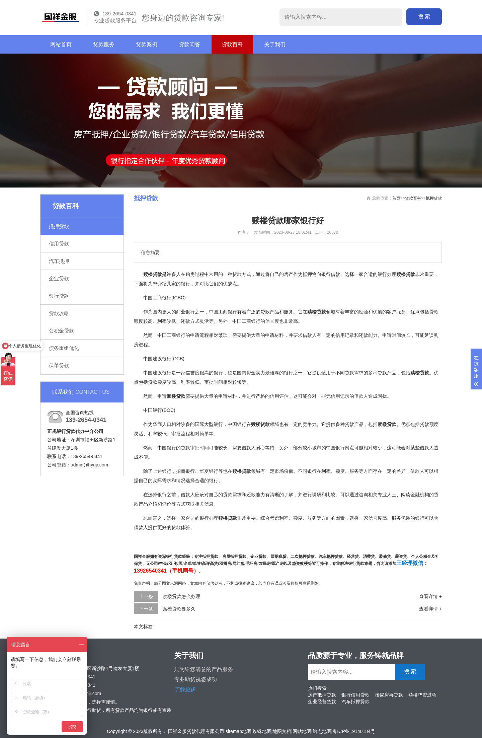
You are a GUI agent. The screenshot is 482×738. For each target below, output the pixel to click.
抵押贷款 (59, 226)
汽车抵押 (59, 261)
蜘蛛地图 (262, 731)
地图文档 (281, 731)
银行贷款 (59, 296)
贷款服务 (103, 44)
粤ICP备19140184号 (353, 731)
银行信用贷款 (355, 694)
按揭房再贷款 (389, 694)
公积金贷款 (61, 331)
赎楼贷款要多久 (179, 608)
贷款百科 (232, 44)
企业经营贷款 (322, 701)
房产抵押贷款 (322, 694)
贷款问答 (189, 44)
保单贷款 (59, 365)
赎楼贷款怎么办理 (181, 596)
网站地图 (302, 731)
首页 (396, 198)
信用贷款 (59, 243)
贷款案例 (146, 44)
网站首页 (61, 44)
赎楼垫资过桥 (422, 694)
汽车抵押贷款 (355, 701)
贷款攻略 (59, 313)
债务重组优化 (64, 348)
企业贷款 (59, 278)
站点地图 (322, 731)
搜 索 (424, 16)
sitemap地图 (238, 731)
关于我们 (275, 44)
